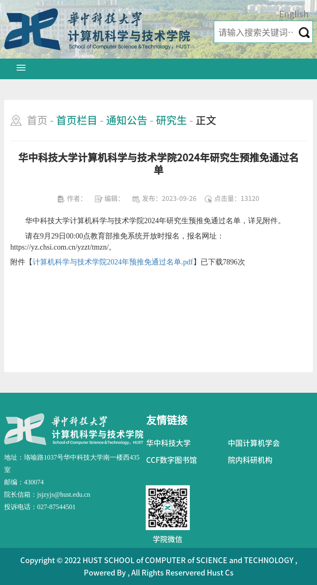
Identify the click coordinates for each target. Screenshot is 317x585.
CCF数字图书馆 (171, 460)
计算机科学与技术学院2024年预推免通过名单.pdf (113, 262)
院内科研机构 (250, 460)
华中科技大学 (168, 443)
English (294, 14)
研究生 (171, 120)
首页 (37, 120)
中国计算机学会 (254, 443)
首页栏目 (76, 120)
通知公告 (126, 120)
